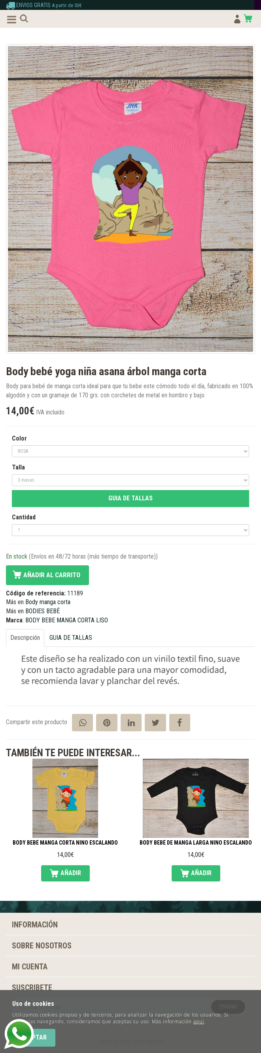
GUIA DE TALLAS (130, 498)
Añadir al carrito (51, 575)
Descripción (25, 637)
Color (19, 438)
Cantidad (24, 517)
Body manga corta (47, 602)
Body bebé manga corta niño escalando (65, 843)
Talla (18, 467)
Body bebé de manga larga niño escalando (196, 843)
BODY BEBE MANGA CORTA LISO (66, 620)
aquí (198, 1021)
